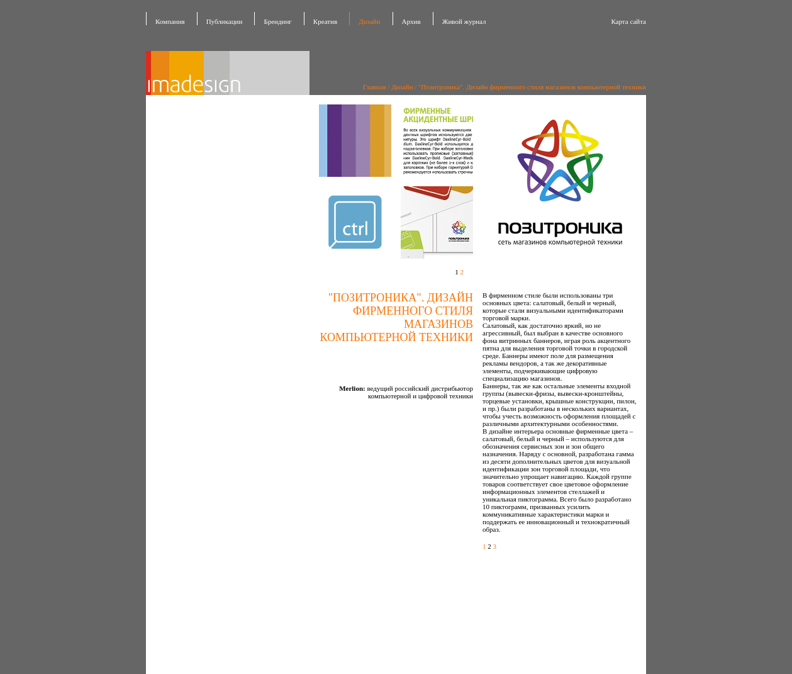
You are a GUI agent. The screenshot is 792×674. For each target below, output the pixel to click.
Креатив (325, 21)
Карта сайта (628, 21)
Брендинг (277, 21)
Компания (170, 21)
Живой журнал (464, 21)
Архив (411, 21)
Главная (374, 87)
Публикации (224, 21)
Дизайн (369, 21)
